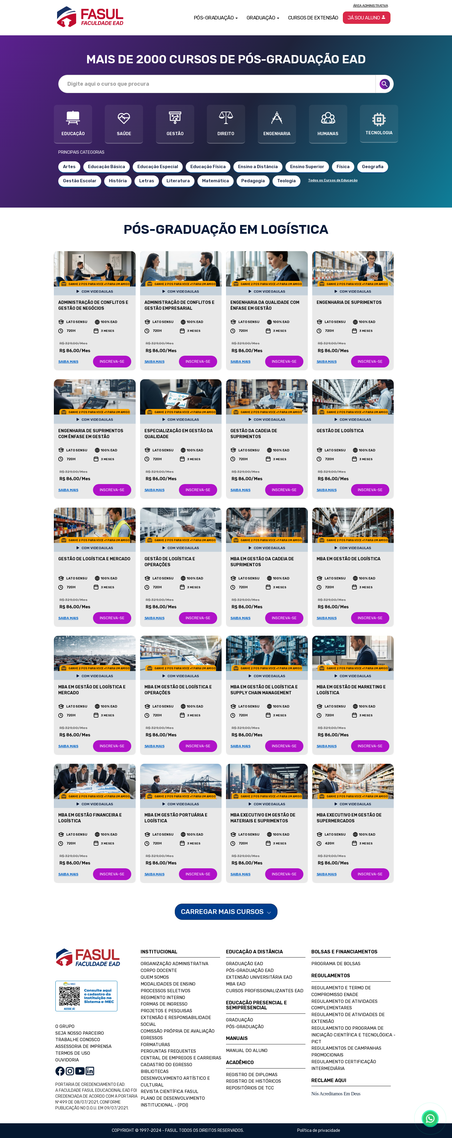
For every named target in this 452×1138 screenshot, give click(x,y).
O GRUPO (64, 1026)
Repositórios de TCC (250, 1088)
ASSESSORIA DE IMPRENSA (83, 1046)
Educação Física (208, 166)
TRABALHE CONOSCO (77, 1039)
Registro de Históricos (253, 1081)
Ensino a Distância (258, 166)
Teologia (286, 180)
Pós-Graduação (245, 1026)
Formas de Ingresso (164, 1004)
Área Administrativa (370, 6)
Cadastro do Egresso (166, 1064)
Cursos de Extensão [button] (313, 18)
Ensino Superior (307, 166)
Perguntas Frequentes (168, 1051)
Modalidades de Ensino (168, 984)
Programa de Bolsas (335, 963)
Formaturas (155, 1044)
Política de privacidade (318, 1130)
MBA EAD (235, 984)
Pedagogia (253, 180)
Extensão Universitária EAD (259, 977)
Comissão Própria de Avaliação (178, 1031)
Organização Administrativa (174, 963)
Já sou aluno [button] (367, 18)
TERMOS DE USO (72, 1053)
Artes (69, 166)
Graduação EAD (244, 963)
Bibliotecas (155, 1071)
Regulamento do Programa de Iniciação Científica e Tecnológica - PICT (353, 1035)
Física (343, 166)
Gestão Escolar (80, 180)
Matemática (215, 180)
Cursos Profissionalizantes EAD (264, 990)
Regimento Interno (163, 997)
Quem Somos (155, 977)
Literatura (178, 180)
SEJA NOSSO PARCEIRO (79, 1033)
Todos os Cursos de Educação (333, 180)
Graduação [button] (263, 18)
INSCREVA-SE (112, 361)
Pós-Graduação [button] (216, 18)
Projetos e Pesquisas (166, 1010)
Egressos (152, 1038)
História (118, 180)
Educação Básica (106, 166)
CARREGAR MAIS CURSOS (226, 911)
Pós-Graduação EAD (250, 970)
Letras (146, 180)
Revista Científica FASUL (169, 1091)
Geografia (372, 166)
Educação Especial (157, 166)
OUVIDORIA (67, 1060)
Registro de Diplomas (251, 1074)
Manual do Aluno (246, 1050)
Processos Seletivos (165, 990)
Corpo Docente (159, 970)
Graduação (239, 1020)
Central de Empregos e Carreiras (181, 1058)
